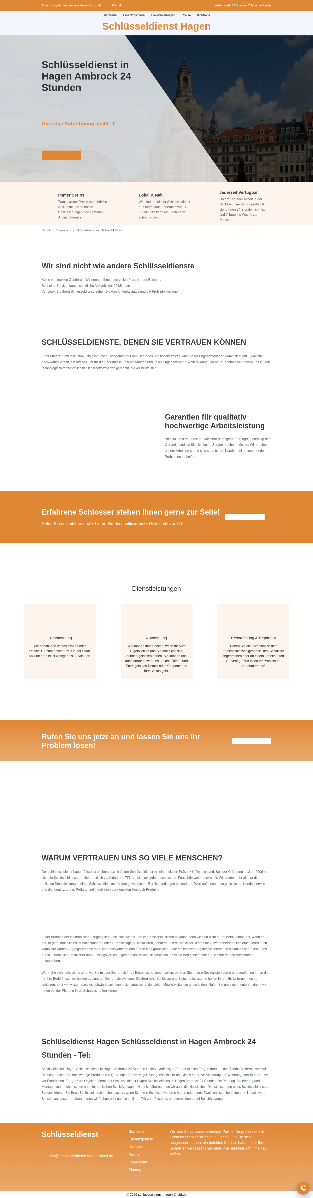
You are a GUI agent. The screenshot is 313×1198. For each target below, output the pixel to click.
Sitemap (135, 1170)
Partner (135, 1154)
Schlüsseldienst (70, 1134)
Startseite (110, 15)
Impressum (138, 1162)
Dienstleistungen (163, 15)
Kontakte (203, 15)
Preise (186, 15)
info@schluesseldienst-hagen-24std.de (76, 5)
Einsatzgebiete (134, 15)
